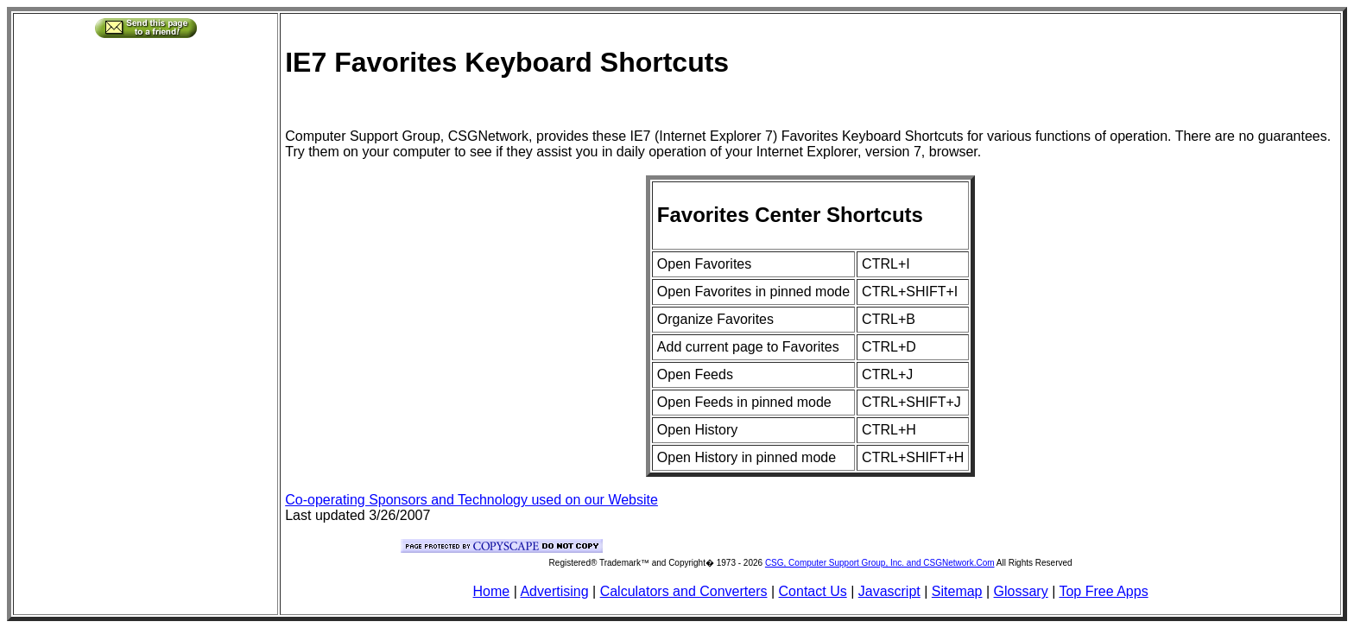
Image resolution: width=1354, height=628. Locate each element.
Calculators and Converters (684, 591)
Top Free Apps (1103, 591)
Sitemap (957, 591)
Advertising (554, 591)
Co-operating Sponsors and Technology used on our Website (471, 499)
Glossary (1021, 591)
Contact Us (813, 591)
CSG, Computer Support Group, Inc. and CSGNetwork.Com (880, 563)
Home (491, 591)
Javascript (889, 591)
